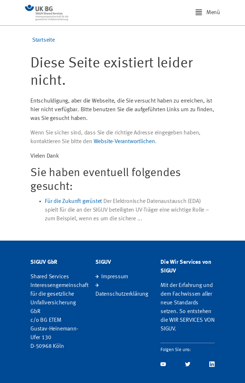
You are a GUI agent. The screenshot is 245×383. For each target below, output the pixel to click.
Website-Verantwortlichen (124, 142)
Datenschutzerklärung (121, 294)
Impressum (114, 277)
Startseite (43, 40)
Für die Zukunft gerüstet (73, 201)
